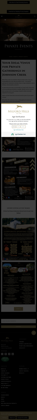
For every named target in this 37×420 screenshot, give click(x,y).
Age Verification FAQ (18, 130)
